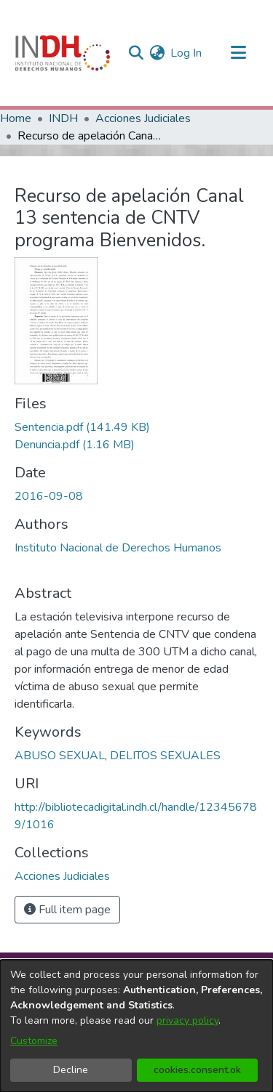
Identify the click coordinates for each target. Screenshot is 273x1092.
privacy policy (187, 1020)
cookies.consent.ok (197, 1070)
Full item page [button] (67, 910)
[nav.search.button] (136, 53)
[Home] (63, 53)
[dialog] (136, 1026)
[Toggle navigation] (238, 53)
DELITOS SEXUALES (165, 756)
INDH (63, 118)
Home (15, 118)
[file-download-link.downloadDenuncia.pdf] (75, 445)
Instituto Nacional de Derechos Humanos (118, 548)
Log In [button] (186, 53)
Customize (34, 1041)
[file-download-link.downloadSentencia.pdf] (82, 427)
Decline (70, 1070)
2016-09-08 (49, 496)
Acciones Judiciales (143, 118)
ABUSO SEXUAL (60, 756)
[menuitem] (157, 53)
